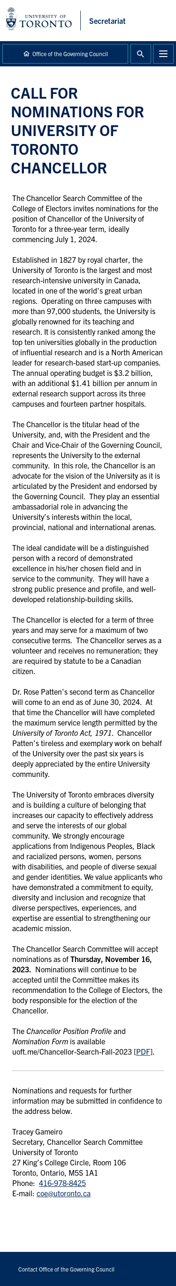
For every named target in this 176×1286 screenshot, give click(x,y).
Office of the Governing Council (70, 53)
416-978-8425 (62, 1182)
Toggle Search (140, 54)
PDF (143, 1051)
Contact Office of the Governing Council (66, 1268)
